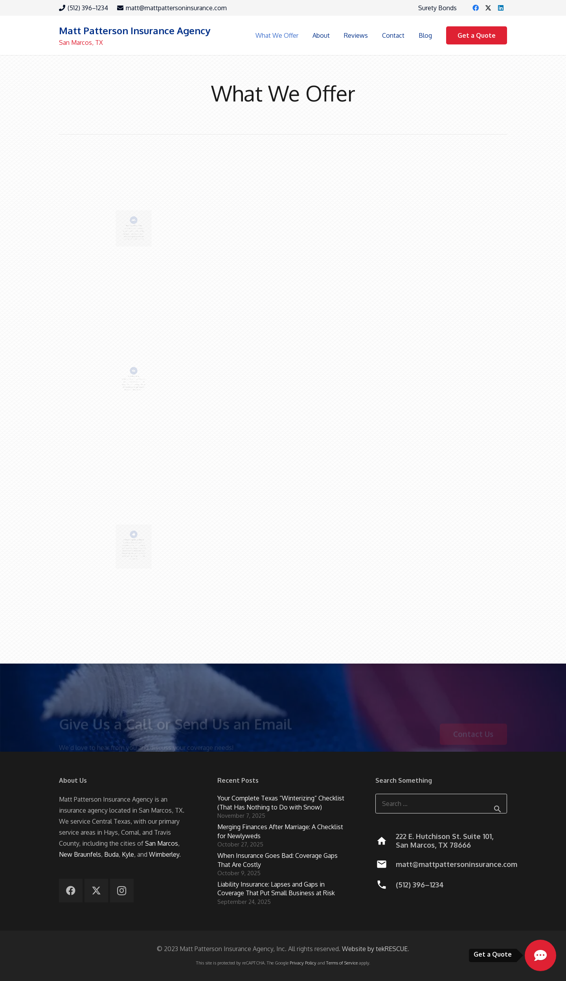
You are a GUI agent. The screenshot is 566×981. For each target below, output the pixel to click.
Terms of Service (342, 963)
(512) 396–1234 (420, 884)
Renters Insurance (283, 539)
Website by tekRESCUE (375, 949)
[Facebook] (475, 8)
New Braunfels (80, 854)
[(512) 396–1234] (385, 884)
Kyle (128, 854)
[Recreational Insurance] (432, 194)
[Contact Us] (473, 714)
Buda (111, 854)
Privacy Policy (303, 963)
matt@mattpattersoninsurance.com (456, 864)
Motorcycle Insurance (133, 216)
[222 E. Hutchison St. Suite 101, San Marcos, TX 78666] (385, 840)
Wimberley (164, 854)
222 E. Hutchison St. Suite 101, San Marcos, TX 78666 (444, 840)
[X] (488, 8)
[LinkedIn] (500, 8)
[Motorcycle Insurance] (133, 194)
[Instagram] (122, 890)
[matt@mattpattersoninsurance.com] (385, 864)
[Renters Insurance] (283, 534)
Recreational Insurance (432, 216)
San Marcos (161, 843)
